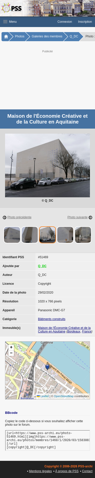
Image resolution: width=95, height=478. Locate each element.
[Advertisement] (47, 79)
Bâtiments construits (51, 319)
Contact (87, 471)
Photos (19, 36)
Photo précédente (19, 217)
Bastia (90, 12)
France (86, 331)
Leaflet (43, 396)
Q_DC (74, 36)
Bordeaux (73, 331)
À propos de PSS (67, 471)
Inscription (85, 21)
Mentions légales (40, 471)
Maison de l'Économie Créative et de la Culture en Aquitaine (64, 329)
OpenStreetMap (64, 396)
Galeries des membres (47, 36)
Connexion (65, 21)
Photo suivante (77, 217)
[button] (27, 21)
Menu (10, 22)
